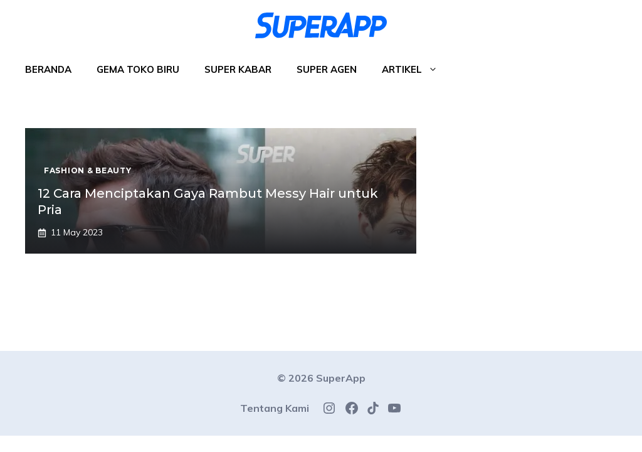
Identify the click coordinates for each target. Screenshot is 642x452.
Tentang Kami (274, 408)
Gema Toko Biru (138, 69)
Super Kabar (237, 69)
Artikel (416, 70)
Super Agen (327, 69)
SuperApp (341, 378)
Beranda (48, 69)
